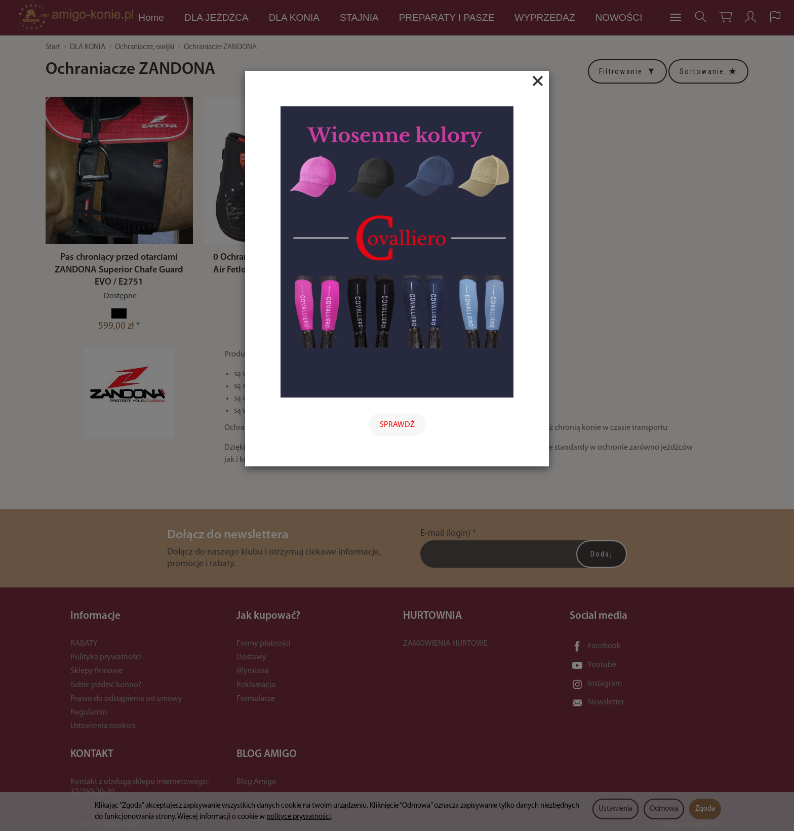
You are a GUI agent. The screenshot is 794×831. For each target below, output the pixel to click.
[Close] (538, 81)
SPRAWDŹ (397, 425)
